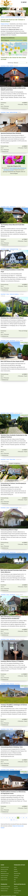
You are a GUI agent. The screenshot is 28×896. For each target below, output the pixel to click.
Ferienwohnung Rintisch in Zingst (9, 529)
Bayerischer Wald (17, 873)
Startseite (15, 886)
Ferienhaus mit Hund (4, 888)
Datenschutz (16, 892)
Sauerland (16, 877)
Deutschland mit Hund (5, 867)
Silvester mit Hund (4, 890)
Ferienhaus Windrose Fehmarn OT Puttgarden (12, 661)
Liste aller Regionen (17, 890)
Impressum (16, 888)
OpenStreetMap (19, 54)
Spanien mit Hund (4, 877)
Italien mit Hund (3, 871)
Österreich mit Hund (4, 869)
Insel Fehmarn (12, 340)
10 (11, 820)
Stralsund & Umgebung (14, 294)
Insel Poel (11, 413)
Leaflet (12, 54)
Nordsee (15, 869)
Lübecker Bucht (13, 206)
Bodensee (16, 871)
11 (14, 820)
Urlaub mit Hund (5, 24)
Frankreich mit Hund (4, 875)
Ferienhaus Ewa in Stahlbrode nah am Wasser (12, 318)
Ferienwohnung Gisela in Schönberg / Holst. (12, 747)
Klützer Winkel (12, 459)
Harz (15, 879)
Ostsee (7, 66)
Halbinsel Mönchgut (13, 112)
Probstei (11, 729)
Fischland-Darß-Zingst (14, 249)
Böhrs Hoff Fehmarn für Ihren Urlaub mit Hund (12, 361)
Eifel (15, 881)
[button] (23, 50)
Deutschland (3, 66)
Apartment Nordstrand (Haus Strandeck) (11, 133)
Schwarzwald (16, 875)
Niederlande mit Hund (5, 873)
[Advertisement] (14, 191)
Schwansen (12, 683)
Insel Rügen (12, 769)
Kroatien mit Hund (4, 879)
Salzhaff (11, 66)
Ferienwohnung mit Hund (5, 886)
